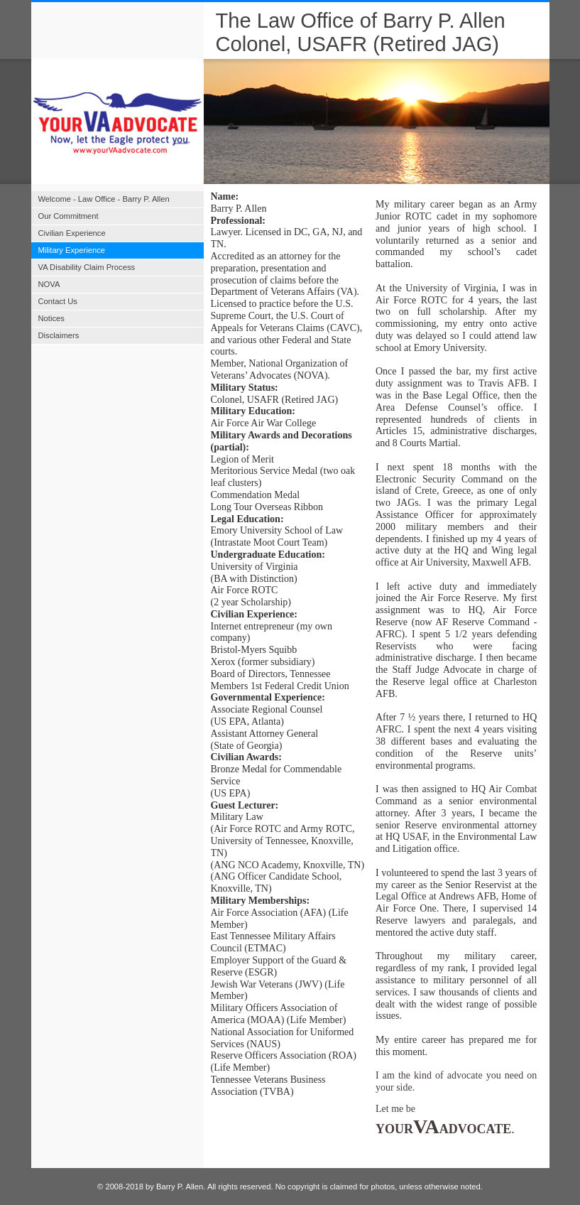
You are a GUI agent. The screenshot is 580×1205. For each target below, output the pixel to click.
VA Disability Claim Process (87, 267)
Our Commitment (68, 216)
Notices (51, 318)
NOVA (49, 284)
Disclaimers (59, 335)
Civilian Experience (72, 233)
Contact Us (57, 301)
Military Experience (72, 250)
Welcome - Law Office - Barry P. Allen (104, 199)
